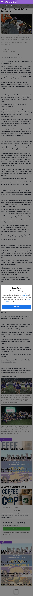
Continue (16, 307)
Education (14, 6)
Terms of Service (21, 293)
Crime (20, 6)
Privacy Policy (25, 295)
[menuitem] (27, 6)
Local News (6, 6)
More (27, 6)
